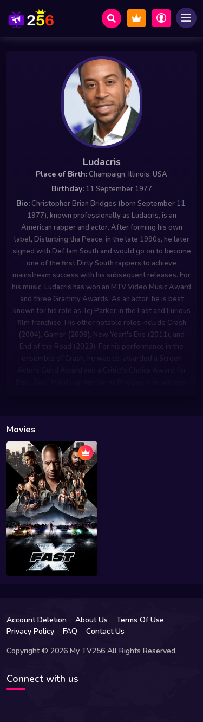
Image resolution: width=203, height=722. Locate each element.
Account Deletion (36, 620)
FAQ (70, 631)
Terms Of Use (140, 620)
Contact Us (105, 631)
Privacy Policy (30, 631)
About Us (91, 620)
